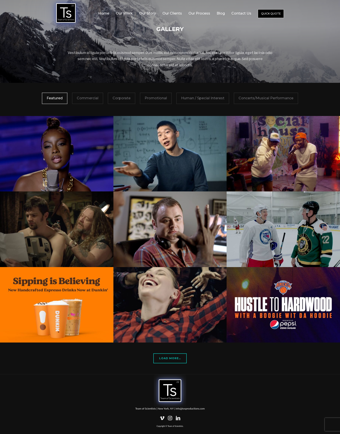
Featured (55, 98)
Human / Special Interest (202, 98)
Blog (221, 13)
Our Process (199, 13)
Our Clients (172, 13)
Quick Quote (271, 13)
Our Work (124, 13)
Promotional (156, 98)
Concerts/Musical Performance (266, 98)
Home (103, 13)
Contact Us (241, 13)
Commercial (87, 98)
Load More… (170, 358)
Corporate (122, 98)
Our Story (147, 13)
